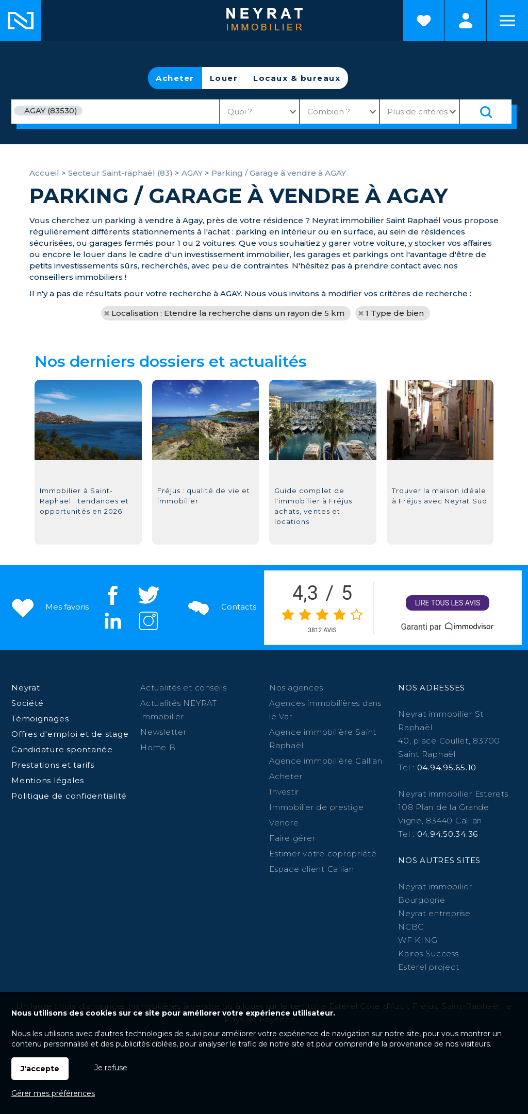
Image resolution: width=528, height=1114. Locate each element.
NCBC (411, 927)
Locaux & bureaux (296, 78)
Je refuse (110, 1067)
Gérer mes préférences (53, 1093)
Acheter (175, 78)
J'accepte (40, 1068)
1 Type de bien (395, 313)
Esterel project (428, 967)
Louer (224, 78)
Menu (507, 20)
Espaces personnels (465, 20)
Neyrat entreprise (434, 913)
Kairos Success (428, 953)
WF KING (417, 940)
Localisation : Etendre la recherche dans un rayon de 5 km (227, 313)
